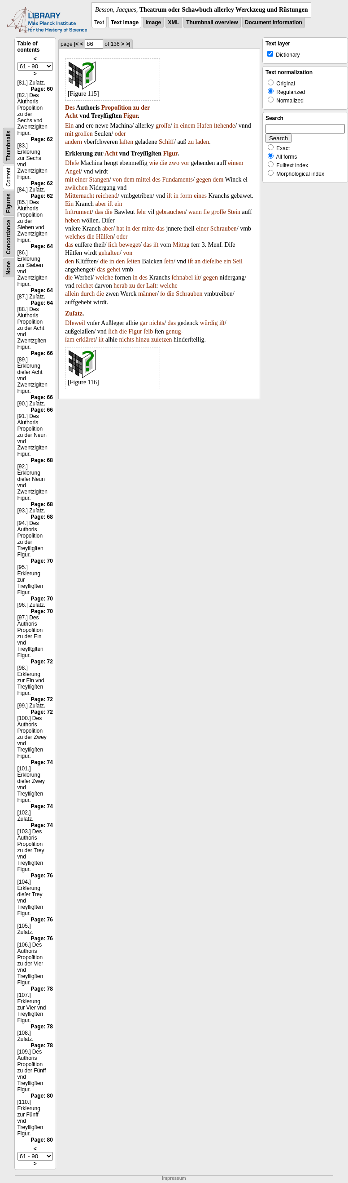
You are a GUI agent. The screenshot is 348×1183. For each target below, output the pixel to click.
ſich (112, 244)
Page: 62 (42, 139)
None (8, 268)
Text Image (125, 22)
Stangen (99, 179)
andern (73, 141)
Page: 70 (42, 561)
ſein (169, 261)
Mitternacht (79, 195)
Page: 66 (42, 353)
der (145, 107)
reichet (84, 285)
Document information (273, 22)
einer (81, 179)
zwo (174, 163)
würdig (209, 323)
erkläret (85, 339)
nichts (156, 323)
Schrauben (223, 228)
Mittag (181, 244)
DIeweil (75, 323)
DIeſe (72, 163)
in (176, 125)
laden (202, 141)
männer (147, 293)
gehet (113, 269)
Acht (71, 115)
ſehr (141, 212)
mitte (148, 228)
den (69, 261)
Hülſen (104, 236)
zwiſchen (76, 187)
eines (200, 195)
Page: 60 (42, 89)
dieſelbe (212, 261)
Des (70, 107)
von (117, 179)
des (156, 179)
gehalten (109, 252)
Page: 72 (42, 661)
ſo (162, 293)
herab (120, 285)
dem (129, 179)
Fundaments (177, 179)
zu (136, 107)
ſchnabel (182, 277)
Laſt (151, 285)
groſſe (163, 125)
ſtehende (224, 125)
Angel (72, 171)
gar (143, 323)
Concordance (8, 237)
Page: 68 (42, 460)
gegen (203, 179)
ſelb (148, 331)
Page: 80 (42, 1096)
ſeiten (133, 261)
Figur (130, 115)
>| (128, 44)
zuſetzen (161, 339)
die (163, 163)
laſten (126, 141)
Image (153, 22)
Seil (238, 261)
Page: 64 (42, 246)
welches (75, 236)
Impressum (174, 1178)
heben (72, 220)
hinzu (142, 339)
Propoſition (116, 107)
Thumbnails (8, 145)
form (186, 195)
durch (87, 293)
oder (120, 133)
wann (195, 212)
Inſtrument (78, 212)
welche (104, 277)
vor (185, 163)
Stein (233, 212)
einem (187, 125)
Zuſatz (74, 313)
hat (120, 228)
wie (153, 163)
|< (76, 44)
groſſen (84, 133)
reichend (106, 195)
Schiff (166, 141)
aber (101, 203)
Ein (69, 125)
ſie (207, 212)
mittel (143, 179)
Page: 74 (42, 762)
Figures (8, 203)
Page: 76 (42, 875)
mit (69, 133)
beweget (129, 244)
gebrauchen (170, 212)
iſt (169, 195)
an (197, 261)
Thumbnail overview (212, 22)
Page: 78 (42, 989)
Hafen (204, 125)
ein (118, 203)
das (99, 212)
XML (173, 22)
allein (72, 293)
